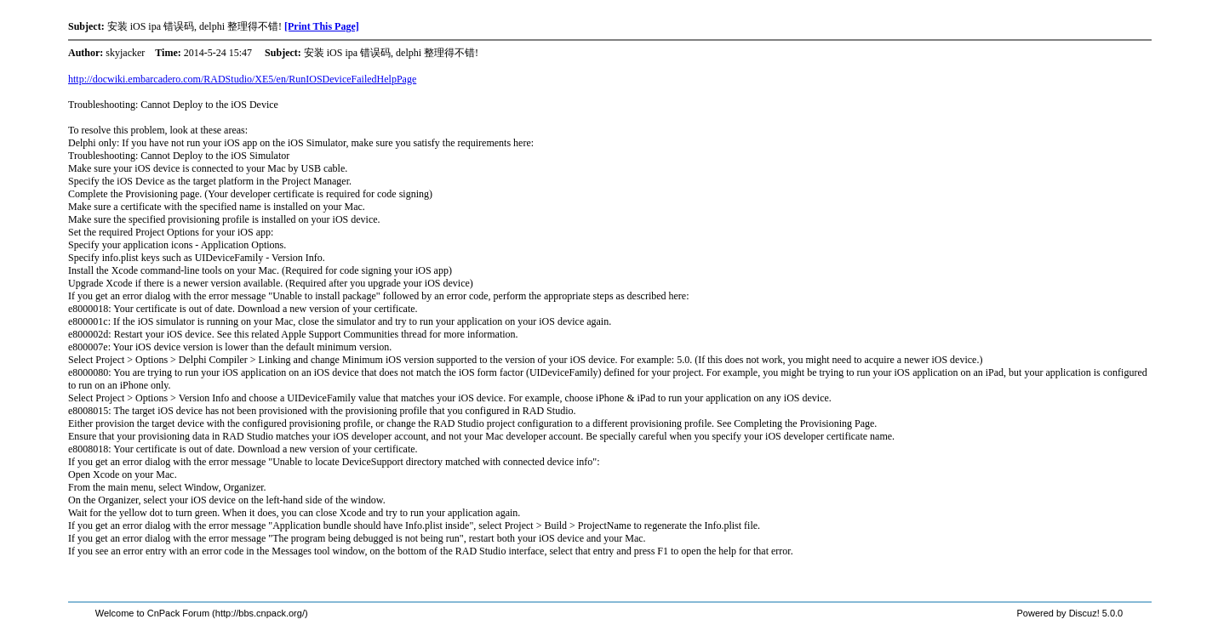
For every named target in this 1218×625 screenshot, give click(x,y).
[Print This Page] (321, 26)
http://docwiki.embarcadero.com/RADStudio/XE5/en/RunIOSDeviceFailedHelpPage (242, 79)
